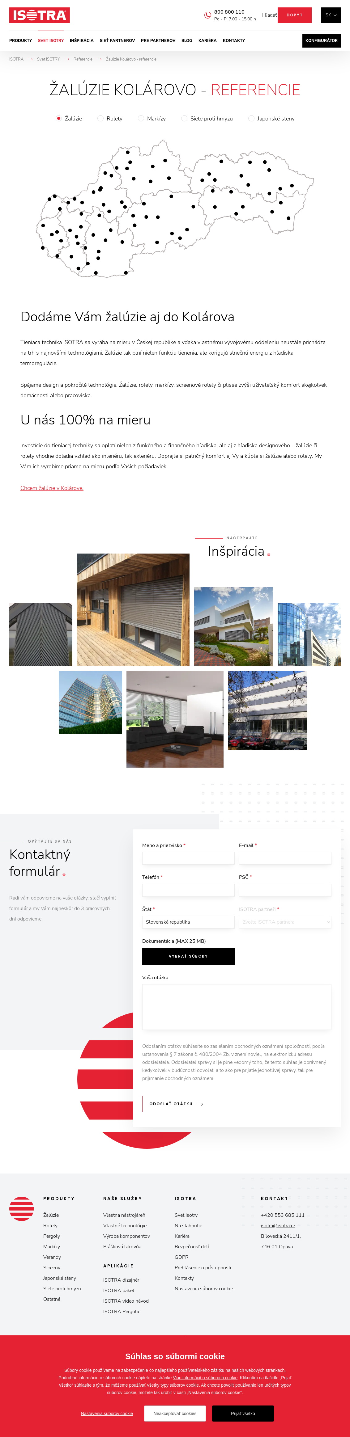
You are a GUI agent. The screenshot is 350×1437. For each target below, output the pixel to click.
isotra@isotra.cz (278, 1232)
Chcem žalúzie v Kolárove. (51, 488)
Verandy (52, 1263)
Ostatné (51, 1305)
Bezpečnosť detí (192, 1253)
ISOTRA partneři (259, 918)
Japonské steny (276, 118)
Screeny (51, 1274)
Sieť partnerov (117, 41)
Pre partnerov (158, 41)
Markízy (156, 118)
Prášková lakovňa (122, 1253)
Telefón (152, 882)
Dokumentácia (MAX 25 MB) (174, 954)
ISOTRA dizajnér (121, 1286)
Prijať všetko (243, 1413)
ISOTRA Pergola (121, 1318)
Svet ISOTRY (51, 41)
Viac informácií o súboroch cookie (205, 1377)
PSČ (245, 882)
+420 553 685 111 (283, 1221)
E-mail (248, 845)
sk (328, 15)
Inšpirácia (82, 41)
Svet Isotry (186, 1221)
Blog (186, 41)
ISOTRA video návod (126, 1307)
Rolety (114, 118)
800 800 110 (220, 12)
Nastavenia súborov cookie (204, 1295)
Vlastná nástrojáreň (124, 1221)
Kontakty (234, 41)
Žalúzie (73, 118)
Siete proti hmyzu (211, 118)
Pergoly (51, 1242)
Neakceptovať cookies (175, 1413)
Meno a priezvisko (164, 845)
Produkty (20, 41)
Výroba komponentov (126, 1242)
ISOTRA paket (118, 1297)
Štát (148, 918)
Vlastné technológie (125, 1232)
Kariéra (207, 41)
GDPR (182, 1263)
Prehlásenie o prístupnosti (203, 1274)
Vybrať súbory (188, 969)
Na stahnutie (188, 1232)
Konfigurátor (321, 41)
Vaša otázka (155, 991)
